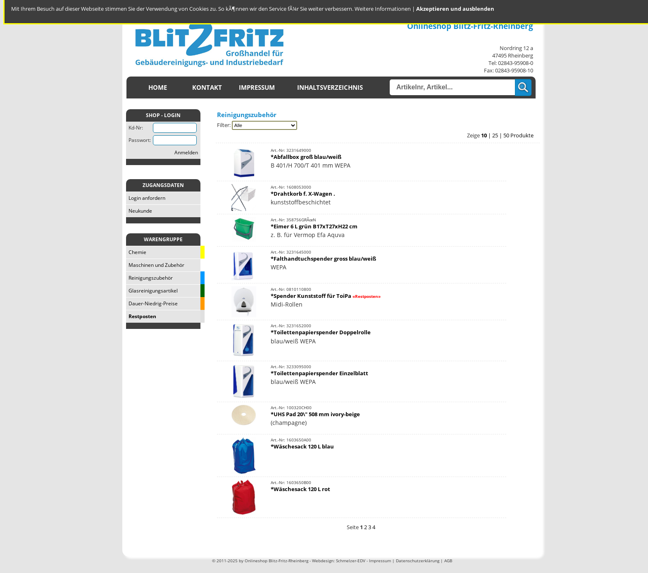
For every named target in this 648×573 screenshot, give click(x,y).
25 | (497, 135)
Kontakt (207, 87)
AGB (448, 560)
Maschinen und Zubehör (155, 265)
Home (157, 87)
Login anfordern (145, 198)
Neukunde (139, 211)
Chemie (136, 252)
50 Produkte (518, 135)
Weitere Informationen (383, 8)
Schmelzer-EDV (350, 560)
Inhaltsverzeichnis (330, 87)
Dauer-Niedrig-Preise (152, 303)
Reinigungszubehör (149, 278)
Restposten (141, 316)
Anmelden (186, 152)
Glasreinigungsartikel (152, 291)
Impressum (257, 87)
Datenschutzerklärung (417, 560)
